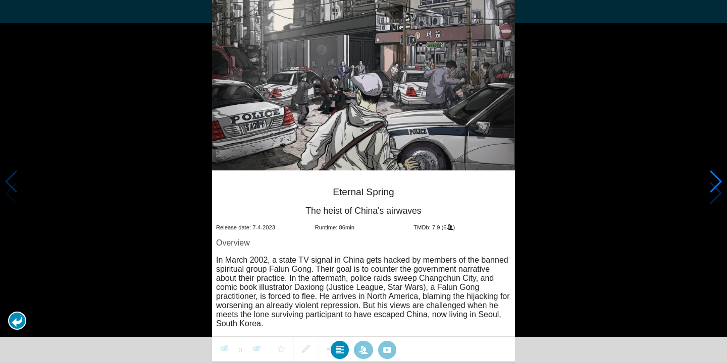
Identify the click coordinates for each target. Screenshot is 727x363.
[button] (17, 321)
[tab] (340, 349)
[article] (363, 266)
